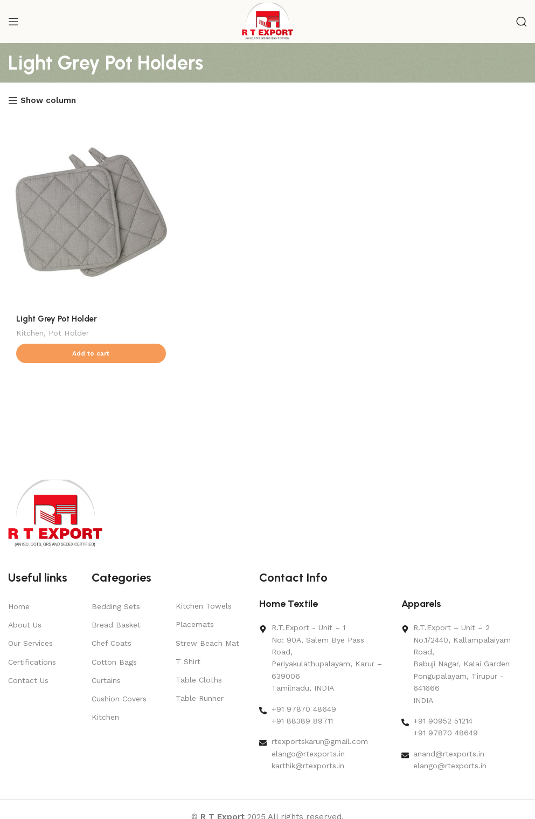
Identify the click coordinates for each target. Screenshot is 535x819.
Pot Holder (68, 333)
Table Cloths (199, 679)
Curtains (106, 680)
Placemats (195, 624)
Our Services (30, 643)
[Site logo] (267, 21)
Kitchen (30, 333)
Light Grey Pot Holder (56, 319)
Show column (48, 100)
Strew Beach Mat (207, 643)
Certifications (32, 662)
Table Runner (200, 698)
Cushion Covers (119, 698)
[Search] (521, 21)
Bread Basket (116, 624)
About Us (24, 624)
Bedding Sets (116, 606)
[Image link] (55, 513)
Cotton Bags (114, 662)
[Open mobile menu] (13, 21)
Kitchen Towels (204, 606)
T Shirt (188, 661)
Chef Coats (111, 643)
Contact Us (28, 680)
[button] (91, 353)
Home (19, 606)
